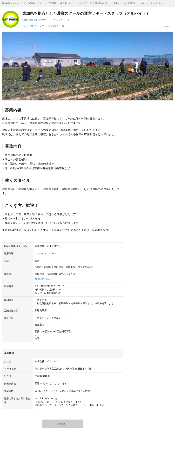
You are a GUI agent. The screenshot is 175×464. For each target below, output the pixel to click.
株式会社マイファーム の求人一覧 (76, 3)
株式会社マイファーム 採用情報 (41, 3)
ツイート (166, 26)
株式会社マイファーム (12, 3)
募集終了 (62, 423)
